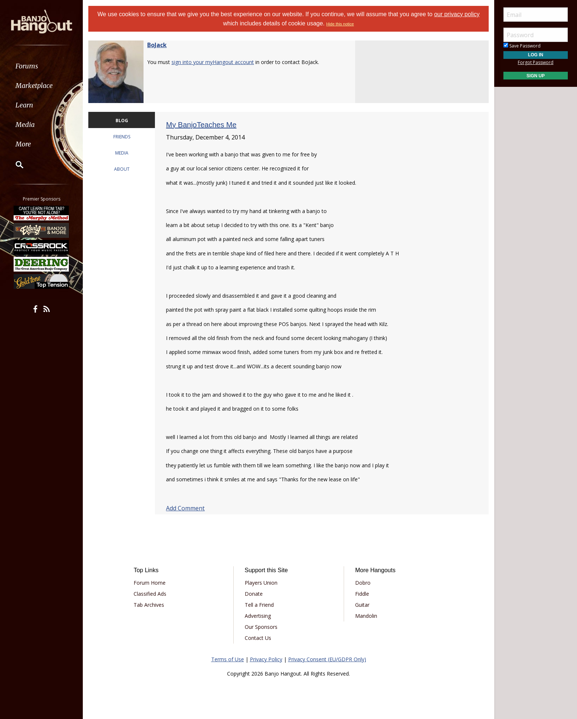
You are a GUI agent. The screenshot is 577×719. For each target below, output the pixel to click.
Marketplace (34, 85)
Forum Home (150, 582)
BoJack (157, 45)
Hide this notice (340, 24)
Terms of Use (227, 659)
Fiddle (362, 593)
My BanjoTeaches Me (201, 125)
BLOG (122, 120)
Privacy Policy (266, 659)
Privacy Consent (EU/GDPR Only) (327, 659)
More (23, 144)
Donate (254, 593)
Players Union (261, 582)
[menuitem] (41, 66)
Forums (26, 66)
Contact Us (258, 637)
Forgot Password (535, 62)
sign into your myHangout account (212, 62)
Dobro (363, 582)
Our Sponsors (261, 626)
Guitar (362, 604)
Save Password (522, 46)
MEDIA (121, 153)
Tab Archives (149, 604)
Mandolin (366, 615)
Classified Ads (150, 593)
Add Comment (185, 508)
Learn (24, 105)
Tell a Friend (259, 604)
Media (25, 124)
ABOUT (122, 169)
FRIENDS (121, 137)
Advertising (258, 615)
